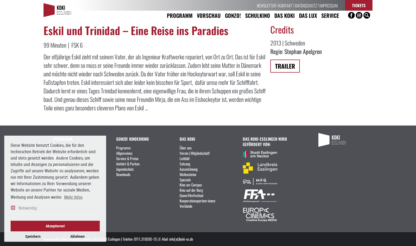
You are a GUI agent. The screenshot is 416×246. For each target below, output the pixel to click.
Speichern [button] (33, 236)
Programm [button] (180, 15)
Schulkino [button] (257, 15)
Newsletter (266, 5)
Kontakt (285, 5)
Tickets (359, 5)
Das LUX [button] (308, 15)
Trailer (285, 66)
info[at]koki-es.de (181, 239)
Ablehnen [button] (77, 236)
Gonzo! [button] (233, 15)
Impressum (328, 5)
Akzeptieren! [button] (55, 225)
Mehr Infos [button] (73, 197)
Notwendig (28, 208)
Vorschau (209, 15)
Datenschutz (306, 5)
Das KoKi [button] (284, 15)
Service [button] (330, 15)
